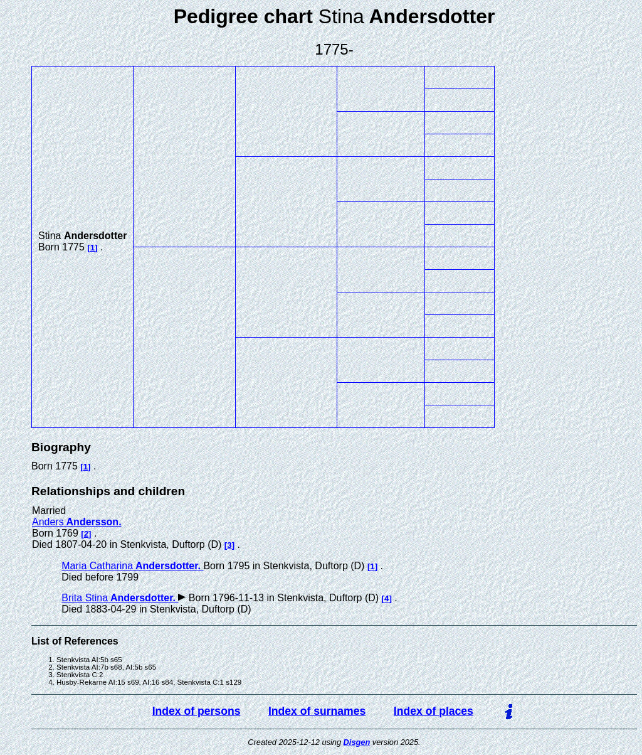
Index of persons (196, 711)
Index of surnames (317, 711)
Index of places (433, 711)
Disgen (357, 742)
